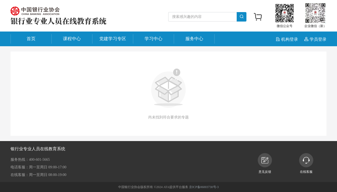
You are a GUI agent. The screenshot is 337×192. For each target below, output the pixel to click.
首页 (31, 38)
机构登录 (287, 39)
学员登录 (315, 39)
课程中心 (72, 38)
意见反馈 (265, 163)
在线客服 (306, 163)
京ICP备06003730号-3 (204, 187)
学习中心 (153, 38)
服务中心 (194, 38)
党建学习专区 (112, 38)
